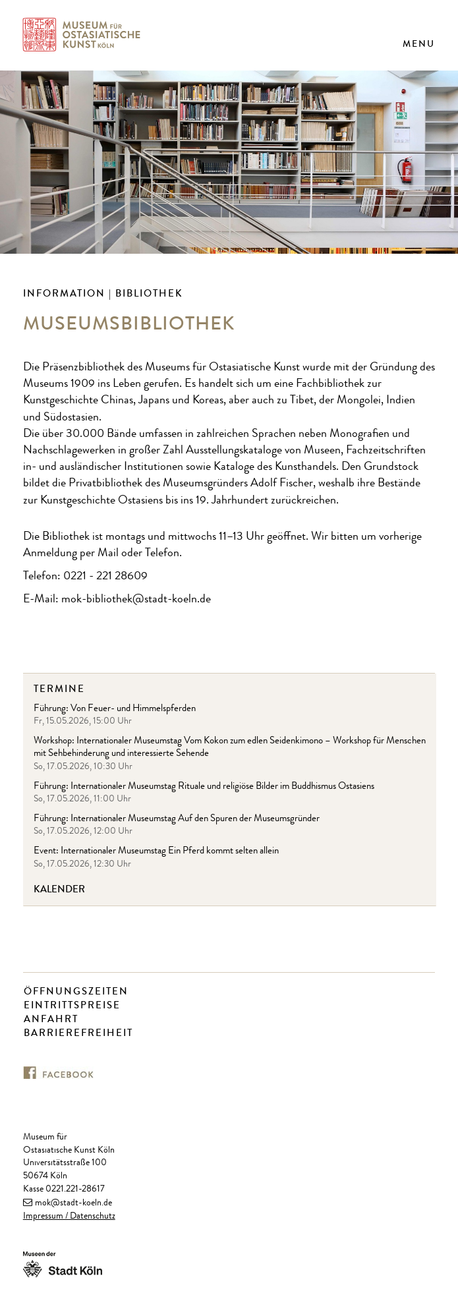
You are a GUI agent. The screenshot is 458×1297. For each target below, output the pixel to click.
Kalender (59, 889)
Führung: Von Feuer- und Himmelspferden (115, 709)
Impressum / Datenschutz (69, 1216)
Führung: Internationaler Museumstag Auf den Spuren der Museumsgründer (177, 819)
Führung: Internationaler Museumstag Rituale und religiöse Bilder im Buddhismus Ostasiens (204, 787)
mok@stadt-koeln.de (73, 1203)
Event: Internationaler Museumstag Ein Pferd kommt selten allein (156, 852)
